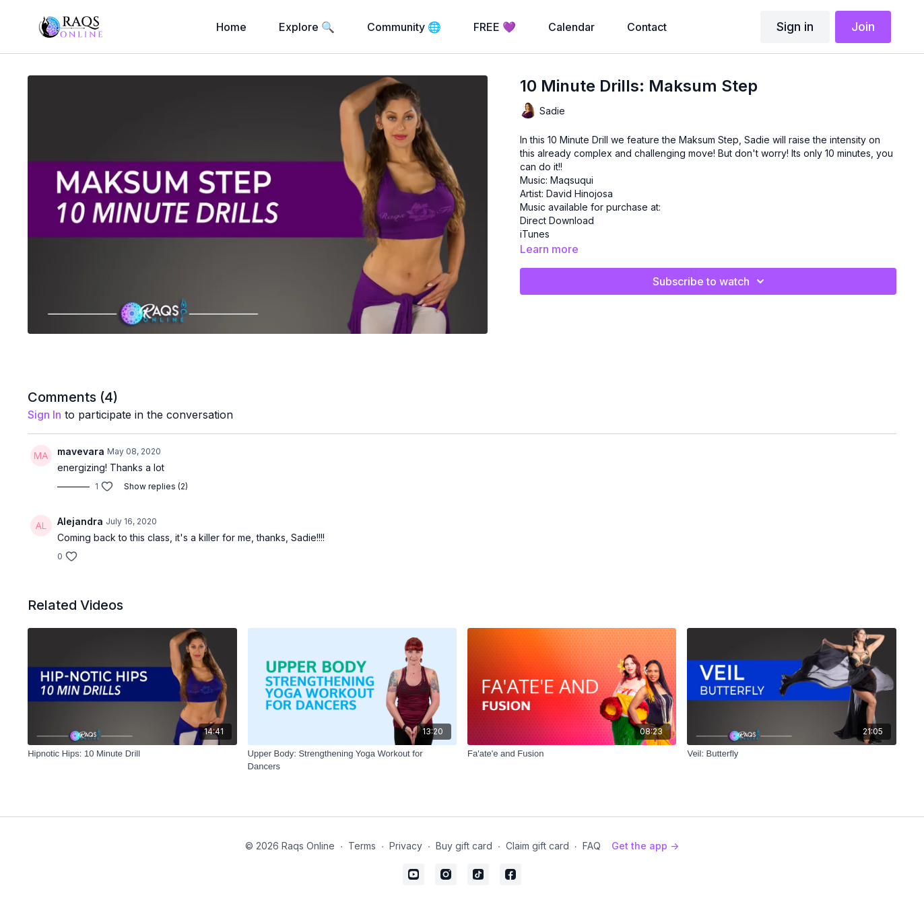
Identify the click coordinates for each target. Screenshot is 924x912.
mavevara (80, 451)
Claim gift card (537, 845)
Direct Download (557, 220)
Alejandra (80, 521)
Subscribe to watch (710, 281)
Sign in (795, 27)
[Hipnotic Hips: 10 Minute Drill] (132, 754)
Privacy (405, 845)
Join (863, 27)
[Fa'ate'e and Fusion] (571, 754)
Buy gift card (464, 845)
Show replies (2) (156, 486)
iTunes (535, 234)
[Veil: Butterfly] (791, 754)
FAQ (592, 845)
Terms (362, 845)
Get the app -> (645, 845)
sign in (44, 414)
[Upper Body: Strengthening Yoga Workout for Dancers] (352, 760)
